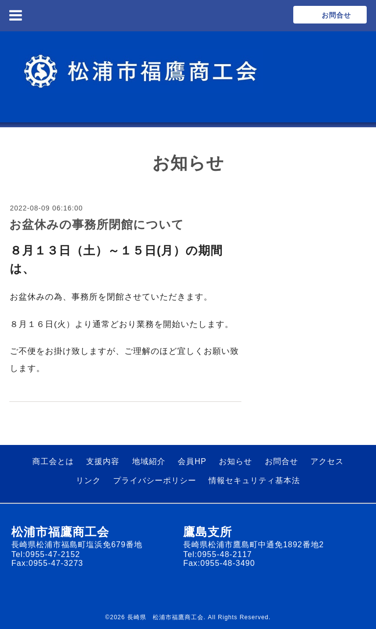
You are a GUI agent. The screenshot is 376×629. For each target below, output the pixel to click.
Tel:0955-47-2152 (45, 554)
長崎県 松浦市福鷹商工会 (165, 617)
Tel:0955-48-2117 (217, 554)
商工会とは (53, 461)
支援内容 (102, 461)
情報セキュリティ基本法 (254, 480)
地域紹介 (148, 461)
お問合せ (281, 461)
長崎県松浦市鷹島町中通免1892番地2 (253, 544)
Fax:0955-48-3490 (219, 563)
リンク (88, 480)
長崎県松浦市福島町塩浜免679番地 (76, 544)
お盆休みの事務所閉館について (96, 224)
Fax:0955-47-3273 (47, 563)
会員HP (192, 461)
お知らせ (235, 461)
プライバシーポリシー (154, 480)
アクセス (327, 461)
